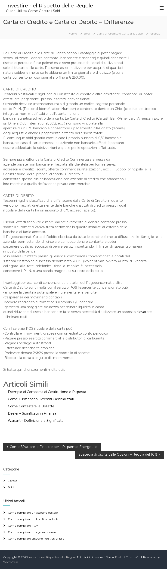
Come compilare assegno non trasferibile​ (36, 538)
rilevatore (144, 312)
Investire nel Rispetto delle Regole (49, 6)
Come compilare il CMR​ (24, 525)
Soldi (87, 33)
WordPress (10, 562)
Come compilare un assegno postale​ (33, 512)
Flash (118, 557)
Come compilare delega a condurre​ (32, 532)
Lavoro (12, 481)
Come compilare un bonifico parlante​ (33, 519)
